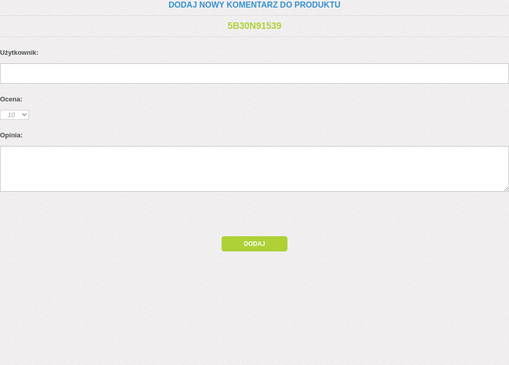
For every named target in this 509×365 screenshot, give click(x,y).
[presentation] (87, 216)
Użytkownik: (19, 52)
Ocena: (11, 99)
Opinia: (11, 135)
